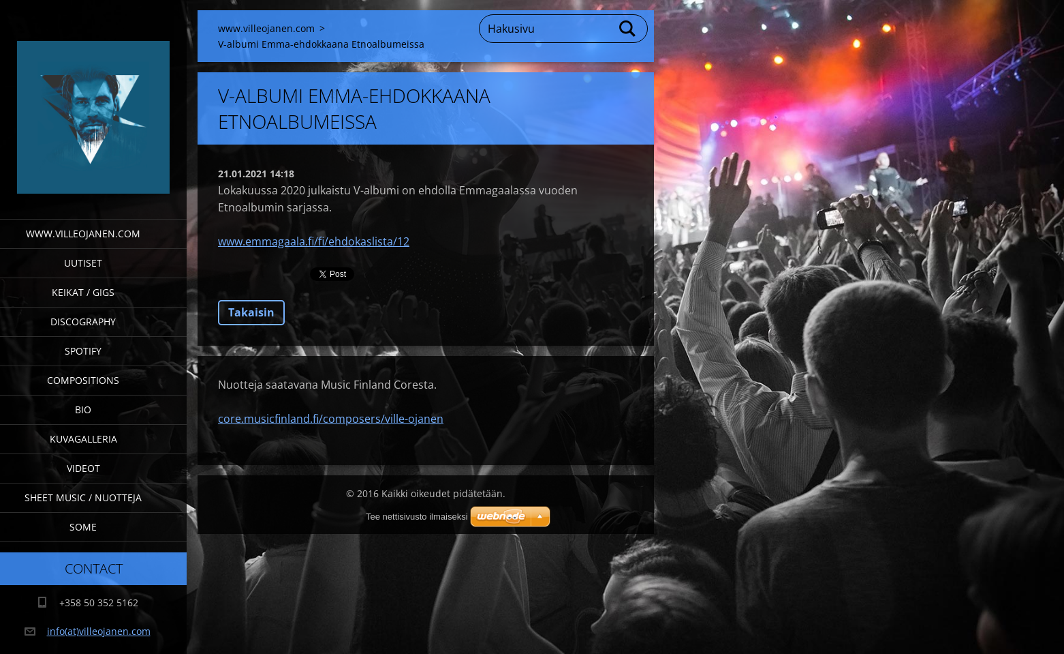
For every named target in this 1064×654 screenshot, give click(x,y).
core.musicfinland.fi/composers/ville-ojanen (330, 418)
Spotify (83, 350)
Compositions (83, 380)
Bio (83, 409)
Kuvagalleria (83, 438)
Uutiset (83, 262)
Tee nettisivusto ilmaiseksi (417, 516)
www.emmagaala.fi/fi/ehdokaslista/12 (313, 241)
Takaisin (251, 312)
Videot (83, 468)
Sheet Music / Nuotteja (83, 497)
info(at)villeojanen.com (99, 631)
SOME (83, 526)
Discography (83, 321)
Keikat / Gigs (83, 292)
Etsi (628, 28)
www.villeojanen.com (83, 233)
